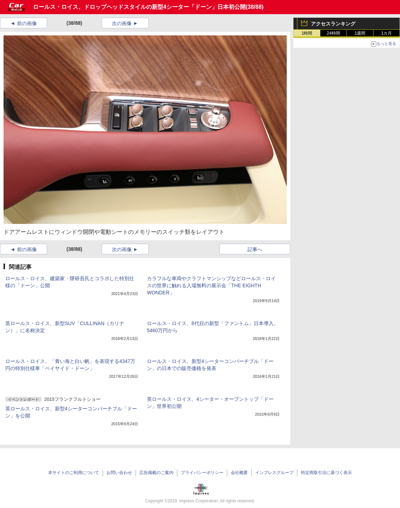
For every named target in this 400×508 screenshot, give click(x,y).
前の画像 (27, 23)
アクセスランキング (333, 24)
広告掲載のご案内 (156, 472)
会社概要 (239, 472)
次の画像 (122, 23)
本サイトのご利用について (73, 472)
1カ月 (386, 33)
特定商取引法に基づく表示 (326, 472)
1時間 (307, 33)
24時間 (333, 33)
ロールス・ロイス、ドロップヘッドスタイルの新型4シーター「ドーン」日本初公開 (139, 7)
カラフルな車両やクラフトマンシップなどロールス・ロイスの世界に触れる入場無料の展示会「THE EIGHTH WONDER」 (211, 285)
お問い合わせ (119, 472)
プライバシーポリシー (202, 472)
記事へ (254, 249)
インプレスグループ (274, 472)
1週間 (360, 33)
